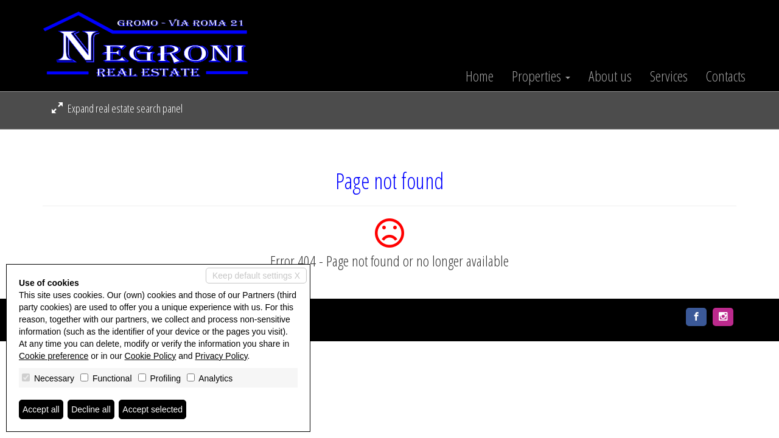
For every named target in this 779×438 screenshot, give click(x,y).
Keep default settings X (256, 275)
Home (480, 76)
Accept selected (152, 409)
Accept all (41, 409)
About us (610, 76)
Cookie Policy (150, 356)
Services (669, 76)
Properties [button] (541, 76)
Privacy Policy (221, 356)
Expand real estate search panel (117, 108)
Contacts (726, 76)
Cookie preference (53, 356)
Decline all (91, 409)
